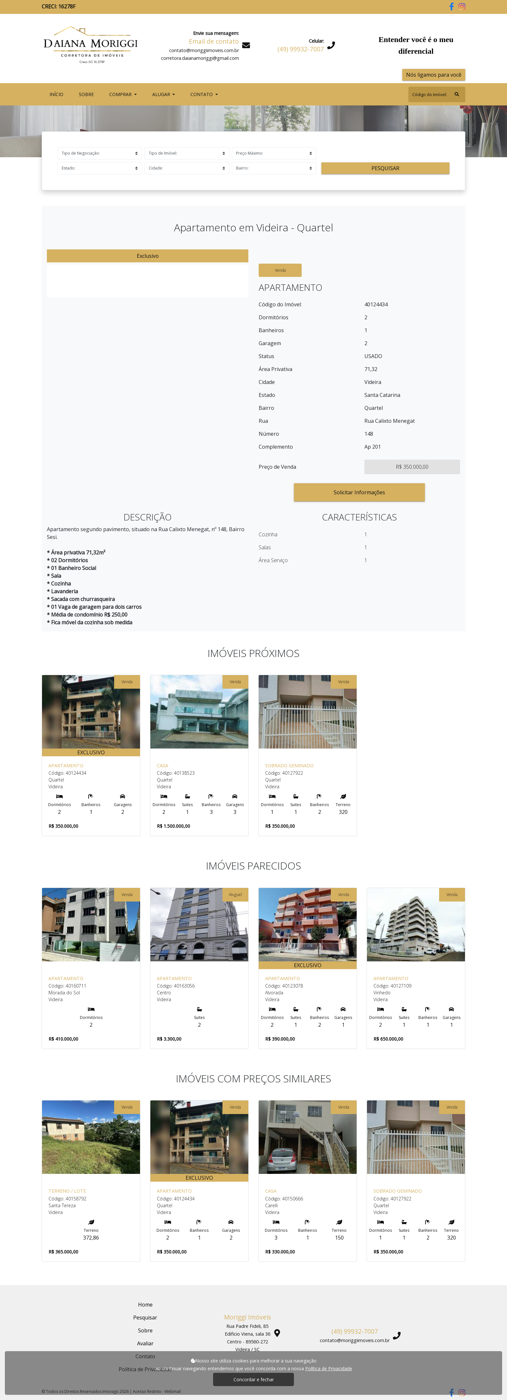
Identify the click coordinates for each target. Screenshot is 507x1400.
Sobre (87, 94)
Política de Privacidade (328, 1368)
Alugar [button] (161, 94)
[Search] (436, 94)
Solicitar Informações (359, 492)
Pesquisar (385, 168)
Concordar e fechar (253, 1379)
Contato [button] (202, 94)
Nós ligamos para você (433, 74)
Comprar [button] (121, 94)
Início (57, 94)
